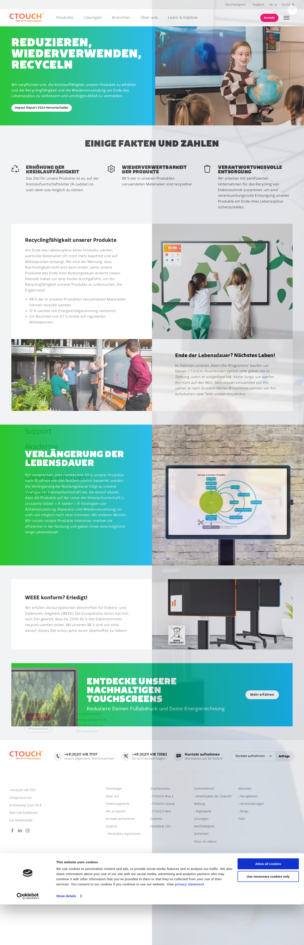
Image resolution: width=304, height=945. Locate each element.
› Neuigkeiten (248, 815)
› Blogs (243, 830)
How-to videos (205, 860)
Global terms (225, 883)
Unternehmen (204, 807)
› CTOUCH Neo (160, 830)
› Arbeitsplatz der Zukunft (213, 815)
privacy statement (189, 925)
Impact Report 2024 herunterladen (43, 108)
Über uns (149, 17)
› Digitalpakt (202, 830)
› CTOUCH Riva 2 (161, 815)
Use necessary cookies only (268, 917)
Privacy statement (281, 883)
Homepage (114, 807)
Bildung (199, 822)
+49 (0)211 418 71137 (23, 809)
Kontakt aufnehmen (120, 838)
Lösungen (93, 17)
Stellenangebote (118, 822)
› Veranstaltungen (251, 822)
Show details (66, 936)
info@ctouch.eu (21, 816)
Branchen (121, 17)
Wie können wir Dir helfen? (268, 755)
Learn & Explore (183, 17)
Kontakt (269, 17)
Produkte (64, 17)
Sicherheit (201, 853)
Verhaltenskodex (201, 883)
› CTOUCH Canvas (162, 822)
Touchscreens (160, 807)
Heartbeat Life (160, 845)
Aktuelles (245, 807)
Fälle (241, 838)
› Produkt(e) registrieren (123, 853)
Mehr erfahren (258, 695)
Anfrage (284, 776)
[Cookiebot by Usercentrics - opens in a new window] (28, 936)
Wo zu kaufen (116, 830)
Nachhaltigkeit (235, 4)
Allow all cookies (268, 904)
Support (258, 4)
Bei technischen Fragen (212, 755)
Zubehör (156, 838)
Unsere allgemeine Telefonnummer (151, 755)
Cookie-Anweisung (252, 883)
